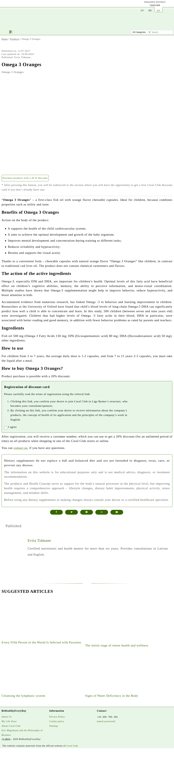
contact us (20, 448)
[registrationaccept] (5, 427)
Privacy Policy (57, 716)
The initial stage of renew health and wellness (116, 645)
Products (14, 39)
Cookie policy (56, 721)
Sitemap (53, 726)
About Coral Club (11, 726)
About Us (7, 716)
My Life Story (9, 721)
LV (142, 10)
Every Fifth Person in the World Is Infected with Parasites (41, 642)
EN (158, 10)
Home (5, 39)
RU (150, 10)
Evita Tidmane (39, 540)
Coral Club (155, 5)
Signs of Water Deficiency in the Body (111, 695)
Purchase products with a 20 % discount (25, 178)
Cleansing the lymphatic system (23, 695)
